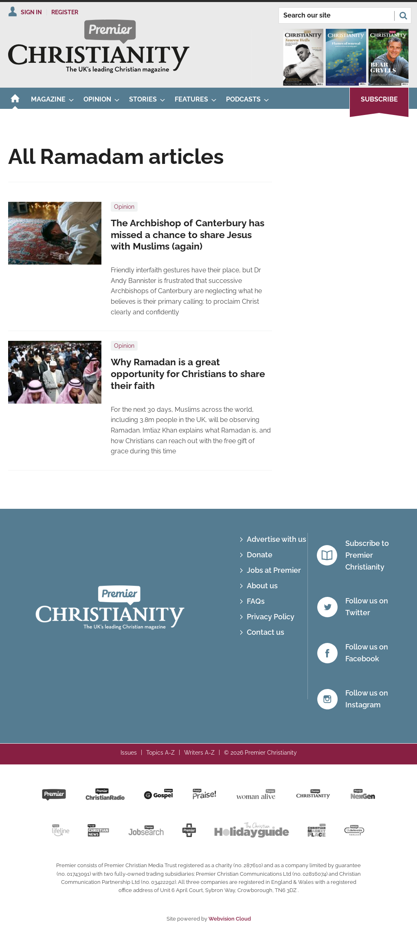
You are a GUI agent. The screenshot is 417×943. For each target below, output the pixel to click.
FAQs (256, 601)
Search (403, 15)
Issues (129, 752)
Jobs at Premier (274, 570)
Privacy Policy (270, 616)
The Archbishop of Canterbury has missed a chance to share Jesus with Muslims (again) (187, 235)
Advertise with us (276, 539)
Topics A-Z (160, 752)
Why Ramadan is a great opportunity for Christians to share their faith (188, 374)
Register (64, 12)
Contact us (265, 632)
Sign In (31, 12)
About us (262, 585)
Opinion (124, 206)
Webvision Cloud (229, 919)
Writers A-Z (199, 752)
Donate (259, 554)
